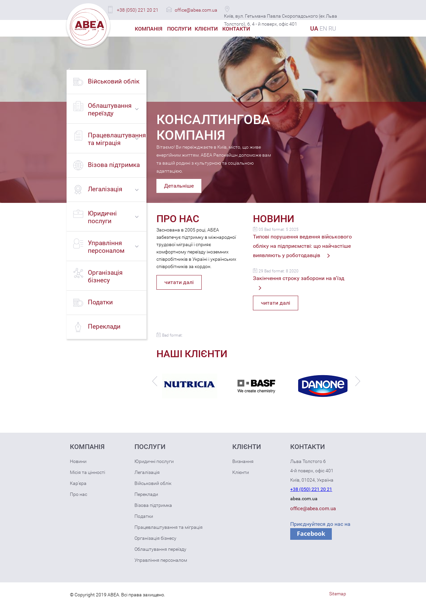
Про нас (78, 494)
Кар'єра (78, 483)
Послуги (179, 29)
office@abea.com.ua (196, 10)
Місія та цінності (87, 472)
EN (323, 28)
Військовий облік (152, 483)
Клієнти (206, 29)
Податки (143, 516)
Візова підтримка (153, 505)
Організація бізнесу (155, 538)
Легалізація (147, 472)
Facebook (311, 533)
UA (314, 28)
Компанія (148, 29)
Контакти (236, 29)
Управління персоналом (160, 560)
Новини (78, 461)
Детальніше (179, 186)
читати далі (179, 282)
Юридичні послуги (154, 461)
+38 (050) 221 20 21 (137, 10)
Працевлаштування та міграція (168, 527)
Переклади (146, 494)
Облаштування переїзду (160, 549)
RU (332, 28)
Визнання (243, 461)
